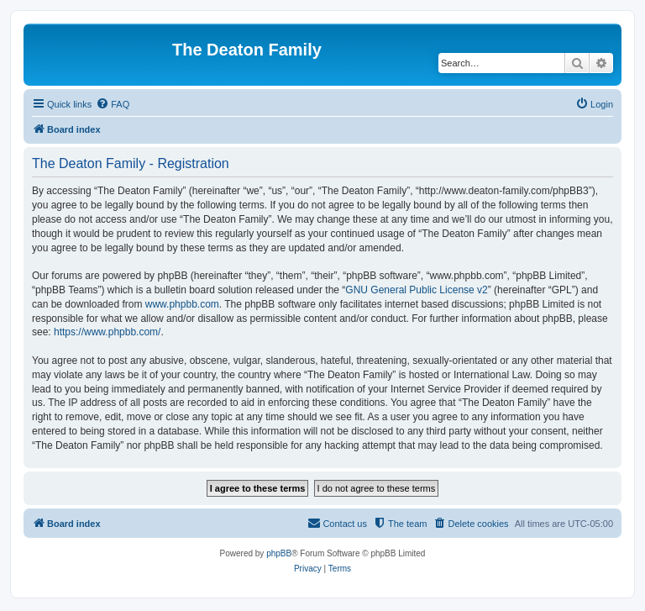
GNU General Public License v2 (416, 290)
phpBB (278, 553)
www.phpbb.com (182, 304)
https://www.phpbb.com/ (107, 332)
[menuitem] (112, 104)
